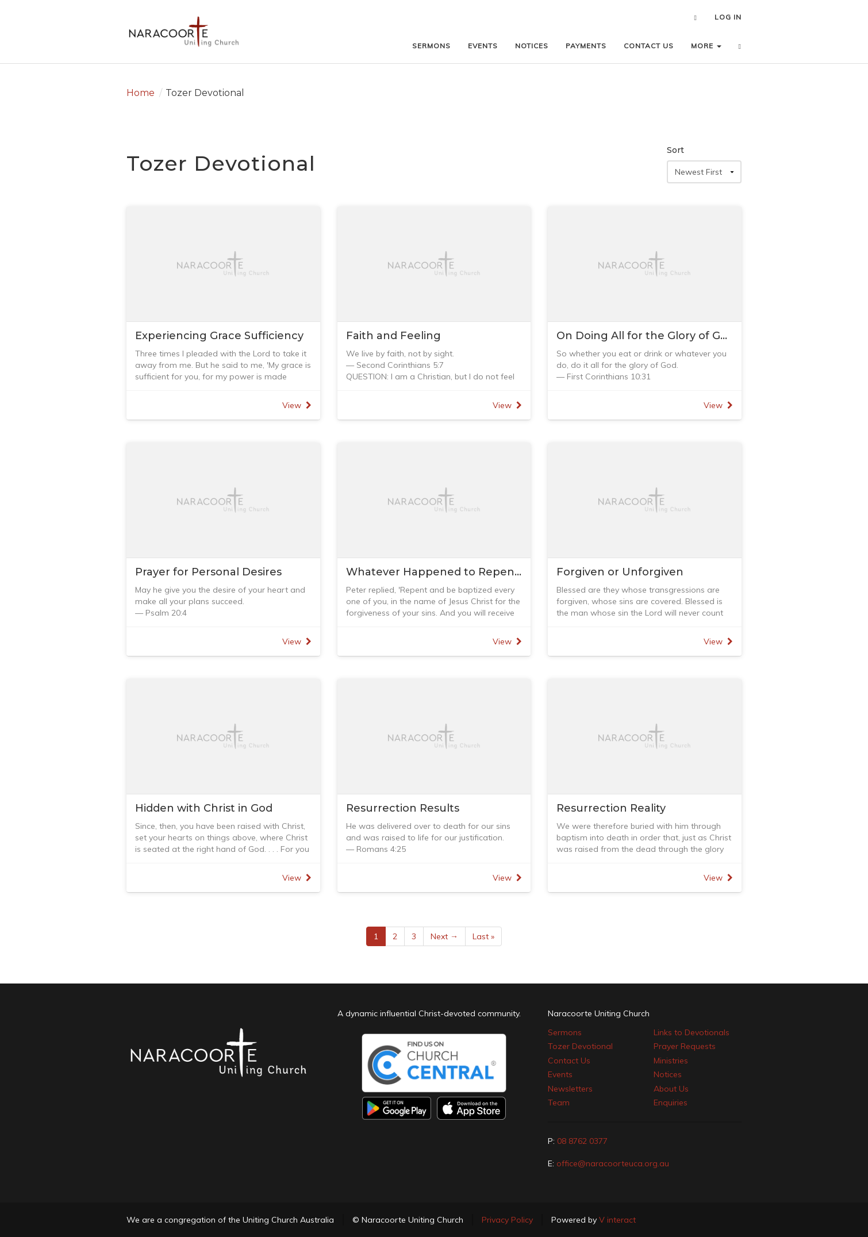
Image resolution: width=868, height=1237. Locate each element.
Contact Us (569, 1060)
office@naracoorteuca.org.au (612, 1163)
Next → (444, 936)
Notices (668, 1074)
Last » (483, 936)
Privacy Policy (507, 1220)
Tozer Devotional (580, 1046)
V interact (617, 1220)
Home (140, 92)
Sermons (565, 1032)
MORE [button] (706, 45)
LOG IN (728, 17)
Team (559, 1102)
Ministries (671, 1060)
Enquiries (671, 1102)
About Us (671, 1089)
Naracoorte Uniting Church (599, 1013)
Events (560, 1074)
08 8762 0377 (582, 1141)
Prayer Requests (685, 1046)
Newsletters (570, 1089)
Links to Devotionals (691, 1032)
